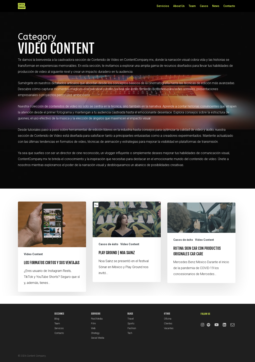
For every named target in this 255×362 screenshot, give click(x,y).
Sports (131, 323)
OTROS (167, 313)
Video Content (33, 257)
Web (93, 328)
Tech (130, 333)
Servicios (59, 328)
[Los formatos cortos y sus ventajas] (52, 250)
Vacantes (169, 328)
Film (93, 323)
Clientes (168, 323)
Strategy (95, 333)
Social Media (97, 337)
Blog (56, 318)
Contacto (59, 333)
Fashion (132, 328)
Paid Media (97, 318)
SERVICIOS (95, 313)
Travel (131, 318)
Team (57, 323)
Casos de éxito (108, 253)
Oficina (167, 318)
